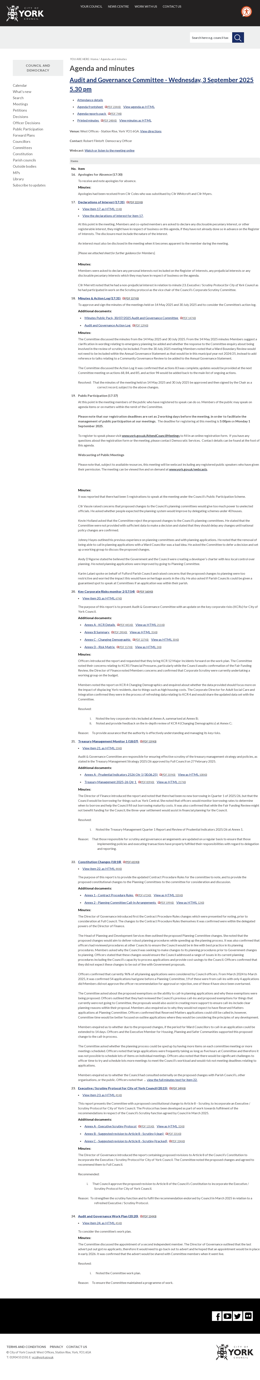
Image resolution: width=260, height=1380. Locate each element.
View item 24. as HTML (102, 1223)
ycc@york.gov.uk (42, 1357)
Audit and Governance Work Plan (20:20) (117, 1216)
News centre (118, 6)
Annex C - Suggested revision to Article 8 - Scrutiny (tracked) (134, 1141)
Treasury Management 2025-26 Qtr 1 (119, 782)
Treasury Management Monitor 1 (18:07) (117, 741)
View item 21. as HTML (102, 748)
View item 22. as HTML (102, 868)
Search (18, 98)
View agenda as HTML (139, 107)
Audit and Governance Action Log (116, 325)
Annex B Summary (105, 632)
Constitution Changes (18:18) (108, 862)
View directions (151, 131)
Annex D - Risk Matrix (108, 647)
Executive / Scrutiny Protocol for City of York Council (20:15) (132, 1088)
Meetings (20, 104)
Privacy (56, 1347)
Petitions (20, 110)
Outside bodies (24, 166)
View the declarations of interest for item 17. (112, 216)
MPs (16, 173)
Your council (91, 6)
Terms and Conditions (26, 1347)
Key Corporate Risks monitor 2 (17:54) (115, 591)
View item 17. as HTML (102, 209)
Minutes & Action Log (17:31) (108, 298)
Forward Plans (24, 135)
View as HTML (150, 625)
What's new (22, 92)
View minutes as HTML (135, 120)
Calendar (20, 85)
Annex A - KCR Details (108, 625)
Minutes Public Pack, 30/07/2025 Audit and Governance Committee (140, 318)
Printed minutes (97, 120)
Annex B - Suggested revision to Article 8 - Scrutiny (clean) (132, 1133)
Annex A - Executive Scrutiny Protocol (119, 1126)
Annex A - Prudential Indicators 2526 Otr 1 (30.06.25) (130, 774)
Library (18, 179)
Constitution (23, 154)
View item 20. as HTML (102, 598)
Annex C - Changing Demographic (116, 639)
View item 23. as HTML (102, 1095)
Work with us (146, 6)
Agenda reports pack (99, 113)
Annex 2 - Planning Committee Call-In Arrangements (129, 902)
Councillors (21, 141)
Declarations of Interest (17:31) (110, 202)
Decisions (20, 117)
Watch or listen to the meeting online (110, 150)
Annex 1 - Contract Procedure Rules (118, 895)
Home (94, 59)
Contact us (172, 6)
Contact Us (76, 1347)
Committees (22, 148)
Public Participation (28, 129)
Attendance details (90, 100)
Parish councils (24, 160)
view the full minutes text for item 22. (172, 1080)
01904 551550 (19, 1357)
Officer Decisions (26, 123)
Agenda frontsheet (99, 107)
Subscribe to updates (29, 185)
